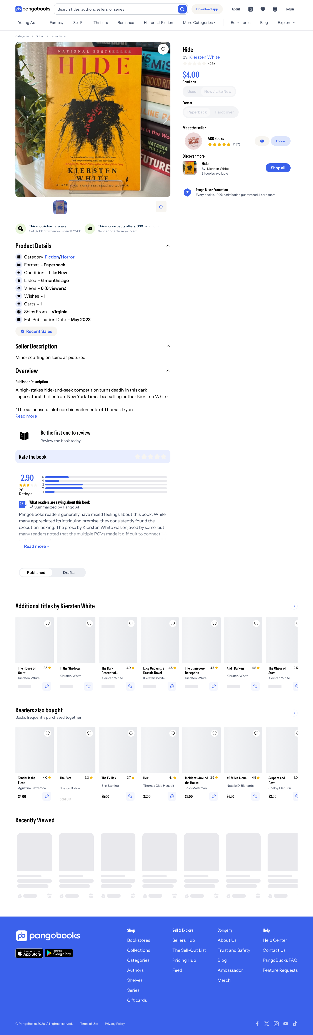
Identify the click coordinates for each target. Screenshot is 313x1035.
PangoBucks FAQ (280, 960)
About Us (227, 940)
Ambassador (230, 970)
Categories (22, 36)
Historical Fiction (158, 22)
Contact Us (274, 950)
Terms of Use (89, 1024)
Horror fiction (59, 36)
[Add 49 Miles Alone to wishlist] (256, 733)
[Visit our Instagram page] (276, 1023)
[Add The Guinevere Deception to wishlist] (214, 623)
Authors (135, 970)
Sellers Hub (183, 940)
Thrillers (100, 22)
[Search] (182, 9)
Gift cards (137, 1000)
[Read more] (37, 546)
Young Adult (29, 22)
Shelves (134, 980)
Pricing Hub (184, 960)
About (236, 9)
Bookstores (240, 22)
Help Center (275, 940)
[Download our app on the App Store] (29, 953)
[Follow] (281, 141)
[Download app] (207, 9)
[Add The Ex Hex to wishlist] (131, 733)
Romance (126, 22)
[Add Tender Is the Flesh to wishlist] (47, 733)
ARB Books (216, 138)
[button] (92, 246)
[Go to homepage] (32, 9)
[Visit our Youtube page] (285, 1023)
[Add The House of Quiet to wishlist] (47, 623)
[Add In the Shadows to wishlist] (89, 623)
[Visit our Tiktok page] (295, 1023)
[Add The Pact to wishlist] (89, 733)
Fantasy (56, 22)
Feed (177, 970)
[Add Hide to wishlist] (163, 49)
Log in (290, 9)
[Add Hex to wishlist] (172, 733)
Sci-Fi (78, 22)
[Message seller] (262, 141)
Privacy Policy (115, 1024)
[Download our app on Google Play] (59, 953)
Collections (138, 950)
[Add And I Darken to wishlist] (256, 623)
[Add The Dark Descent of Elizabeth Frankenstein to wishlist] (131, 623)
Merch (224, 980)
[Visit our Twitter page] (266, 1023)
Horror (68, 257)
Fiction (39, 36)
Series (133, 990)
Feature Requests (280, 970)
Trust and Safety (234, 950)
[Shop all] (278, 167)
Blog (264, 22)
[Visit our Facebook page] (257, 1023)
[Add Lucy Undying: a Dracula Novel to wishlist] (172, 623)
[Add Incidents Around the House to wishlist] (214, 733)
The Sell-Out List (189, 950)
